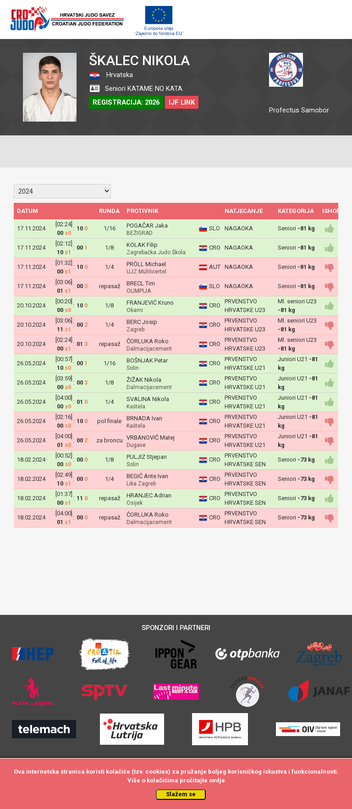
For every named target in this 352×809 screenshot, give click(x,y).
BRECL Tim (140, 283)
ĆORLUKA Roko (147, 341)
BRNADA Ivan (144, 418)
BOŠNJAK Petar (147, 360)
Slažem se (181, 794)
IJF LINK (182, 102)
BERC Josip (141, 321)
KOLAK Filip (142, 244)
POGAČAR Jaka (147, 225)
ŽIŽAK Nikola (143, 379)
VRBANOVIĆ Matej (150, 437)
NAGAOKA (239, 228)
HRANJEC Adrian (148, 495)
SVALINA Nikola (147, 399)
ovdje (217, 780)
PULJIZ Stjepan (146, 456)
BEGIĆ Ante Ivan (147, 476)
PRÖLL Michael (146, 264)
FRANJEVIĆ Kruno (150, 302)
